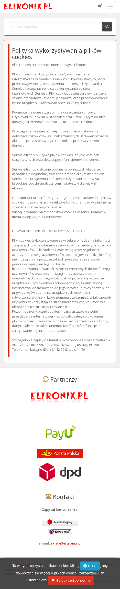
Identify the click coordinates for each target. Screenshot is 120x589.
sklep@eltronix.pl (66, 543)
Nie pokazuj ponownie (70, 583)
